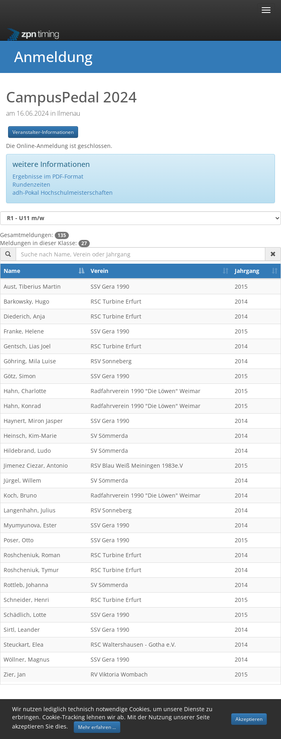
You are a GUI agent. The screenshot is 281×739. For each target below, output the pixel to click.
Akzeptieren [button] (249, 719)
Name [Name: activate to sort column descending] (12, 271)
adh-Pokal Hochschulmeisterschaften (62, 192)
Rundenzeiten (31, 184)
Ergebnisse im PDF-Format (47, 176)
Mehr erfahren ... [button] (97, 727)
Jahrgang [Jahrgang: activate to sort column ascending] (247, 271)
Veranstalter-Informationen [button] (43, 132)
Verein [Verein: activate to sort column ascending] (99, 271)
